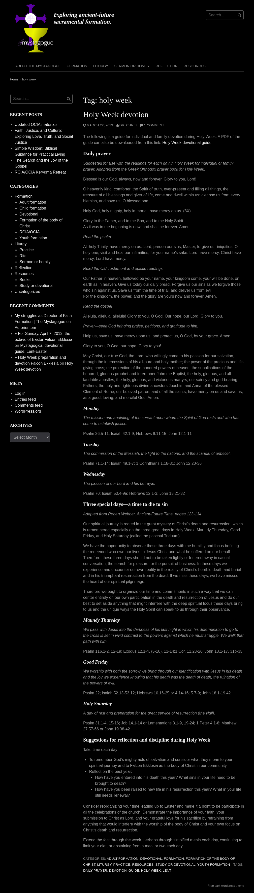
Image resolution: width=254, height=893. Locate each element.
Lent (167, 870)
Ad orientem (25, 327)
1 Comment (154, 125)
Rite (22, 256)
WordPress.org (28, 411)
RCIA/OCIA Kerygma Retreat (40, 172)
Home (14, 79)
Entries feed (25, 399)
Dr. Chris (127, 125)
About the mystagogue (38, 66)
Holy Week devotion (115, 114)
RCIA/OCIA (29, 232)
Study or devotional (175, 864)
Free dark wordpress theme (226, 886)
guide (133, 870)
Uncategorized (27, 291)
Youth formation (213, 864)
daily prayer (95, 870)
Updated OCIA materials (36, 124)
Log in (20, 393)
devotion (118, 870)
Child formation (32, 208)
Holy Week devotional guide (187, 143)
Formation (77, 66)
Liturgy (100, 66)
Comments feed (29, 405)
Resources (195, 66)
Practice (121, 864)
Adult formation (122, 858)
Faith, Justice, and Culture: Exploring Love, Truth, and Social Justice (44, 136)
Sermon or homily (132, 66)
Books (24, 280)
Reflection (167, 66)
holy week (151, 870)
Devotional (151, 858)
